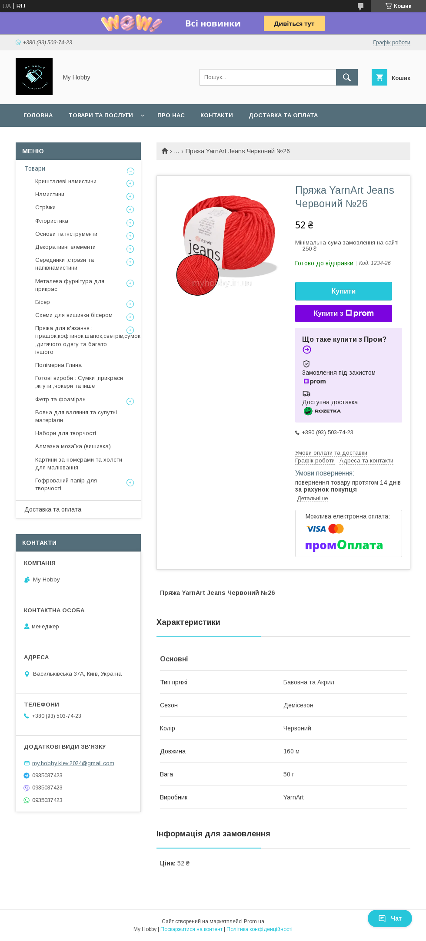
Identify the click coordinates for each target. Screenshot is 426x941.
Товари (34, 168)
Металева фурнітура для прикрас (69, 285)
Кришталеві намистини (66, 181)
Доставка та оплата (283, 115)
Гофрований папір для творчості (66, 484)
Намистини (49, 194)
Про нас (171, 115)
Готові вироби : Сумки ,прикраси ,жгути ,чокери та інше (79, 382)
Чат (390, 918)
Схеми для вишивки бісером (74, 315)
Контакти (216, 115)
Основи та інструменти (66, 234)
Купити (344, 291)
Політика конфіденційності (259, 929)
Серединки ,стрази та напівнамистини (64, 264)
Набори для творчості (65, 433)
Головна (38, 115)
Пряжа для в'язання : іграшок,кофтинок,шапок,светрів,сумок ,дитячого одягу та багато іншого (87, 340)
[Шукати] (347, 77)
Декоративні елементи (65, 247)
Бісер (42, 302)
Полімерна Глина (58, 365)
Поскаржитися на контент (191, 929)
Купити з (343, 313)
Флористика (51, 221)
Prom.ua (254, 921)
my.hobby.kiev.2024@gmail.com (73, 763)
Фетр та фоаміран (60, 399)
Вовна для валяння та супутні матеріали (76, 416)
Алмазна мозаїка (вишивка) (73, 446)
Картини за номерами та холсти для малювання (78, 463)
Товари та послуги (100, 115)
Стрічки (45, 207)
